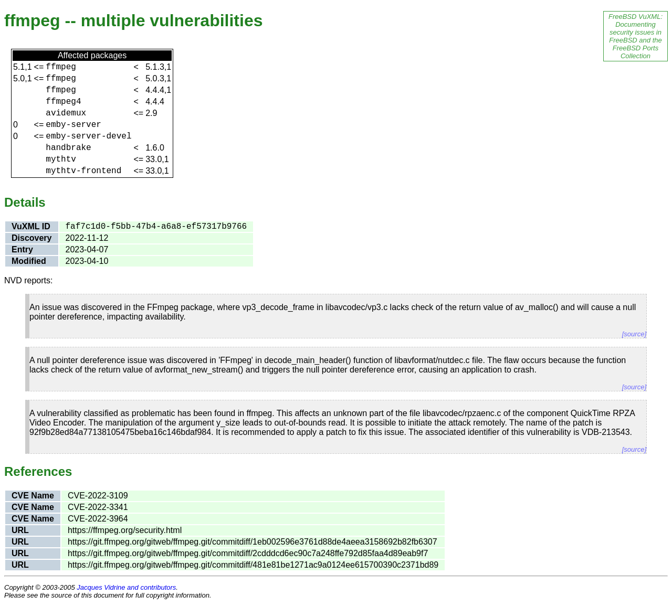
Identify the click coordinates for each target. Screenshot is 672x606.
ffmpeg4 (63, 102)
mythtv (61, 159)
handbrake (68, 148)
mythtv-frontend (83, 171)
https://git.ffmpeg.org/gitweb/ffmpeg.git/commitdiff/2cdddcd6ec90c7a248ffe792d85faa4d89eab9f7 (248, 553)
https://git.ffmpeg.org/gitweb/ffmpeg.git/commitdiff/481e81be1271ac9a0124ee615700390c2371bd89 (253, 564)
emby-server (73, 125)
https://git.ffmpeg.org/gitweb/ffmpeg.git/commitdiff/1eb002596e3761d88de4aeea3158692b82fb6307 (252, 541)
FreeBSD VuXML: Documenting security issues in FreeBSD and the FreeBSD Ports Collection (635, 36)
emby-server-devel (88, 136)
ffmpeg (61, 67)
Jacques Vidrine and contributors (126, 587)
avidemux (66, 113)
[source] (634, 334)
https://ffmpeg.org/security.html (125, 530)
